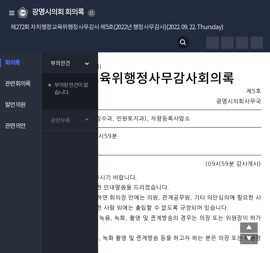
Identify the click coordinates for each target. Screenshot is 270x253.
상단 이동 (249, 227)
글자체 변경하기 (227, 43)
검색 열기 (183, 42)
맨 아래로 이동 (249, 239)
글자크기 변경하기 (242, 43)
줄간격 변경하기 (257, 43)
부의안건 (61, 63)
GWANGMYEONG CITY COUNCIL (92, 13)
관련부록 (61, 120)
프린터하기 (212, 43)
